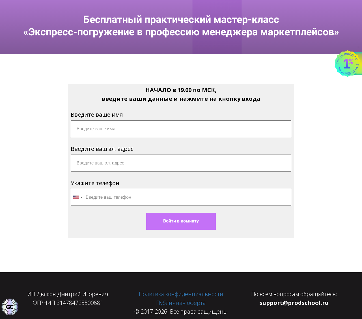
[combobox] (77, 197)
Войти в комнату (181, 221)
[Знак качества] (9, 307)
